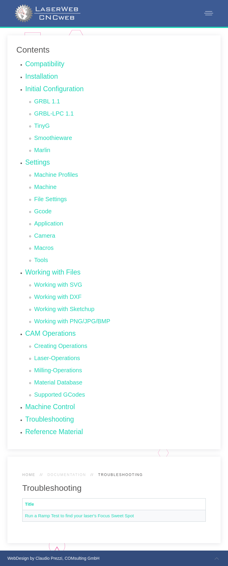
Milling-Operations (58, 370)
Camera (44, 235)
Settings (37, 162)
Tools (41, 260)
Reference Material (54, 432)
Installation (41, 76)
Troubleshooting (49, 419)
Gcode (43, 211)
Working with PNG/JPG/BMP (72, 321)
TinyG (42, 125)
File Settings (50, 199)
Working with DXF (58, 297)
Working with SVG (58, 284)
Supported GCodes (59, 394)
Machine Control (50, 407)
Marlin (42, 150)
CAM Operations (50, 333)
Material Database (58, 382)
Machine (45, 187)
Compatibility (44, 64)
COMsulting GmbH (82, 558)
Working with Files (52, 272)
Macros (44, 248)
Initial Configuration (54, 89)
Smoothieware (53, 138)
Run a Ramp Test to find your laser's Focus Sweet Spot (79, 515)
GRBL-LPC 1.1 (54, 113)
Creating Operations (60, 346)
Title (29, 504)
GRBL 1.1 (47, 101)
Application (48, 223)
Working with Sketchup (64, 309)
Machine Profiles (56, 174)
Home (28, 475)
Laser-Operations (57, 358)
